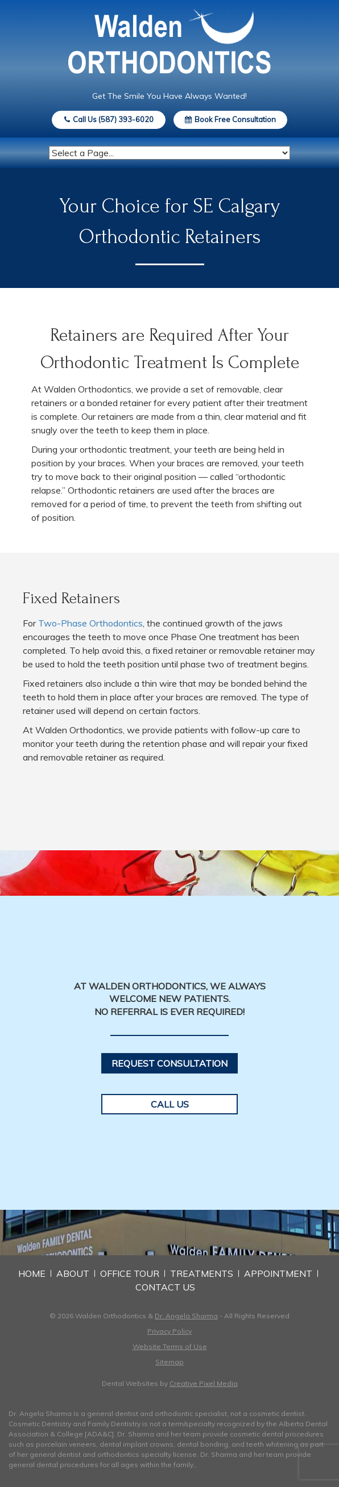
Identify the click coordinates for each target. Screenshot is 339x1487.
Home (32, 1273)
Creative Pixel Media (204, 1383)
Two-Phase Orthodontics (90, 623)
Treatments (201, 1273)
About (72, 1273)
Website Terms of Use (170, 1346)
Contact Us (165, 1287)
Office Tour (129, 1273)
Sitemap (169, 1361)
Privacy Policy (169, 1331)
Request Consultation (169, 1063)
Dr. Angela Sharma (186, 1315)
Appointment (278, 1273)
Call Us (170, 1104)
